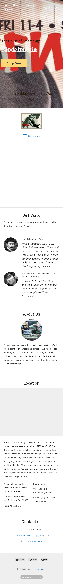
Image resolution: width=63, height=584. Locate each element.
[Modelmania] (31, 121)
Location (29, 5)
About (15, 5)
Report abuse (40, 569)
